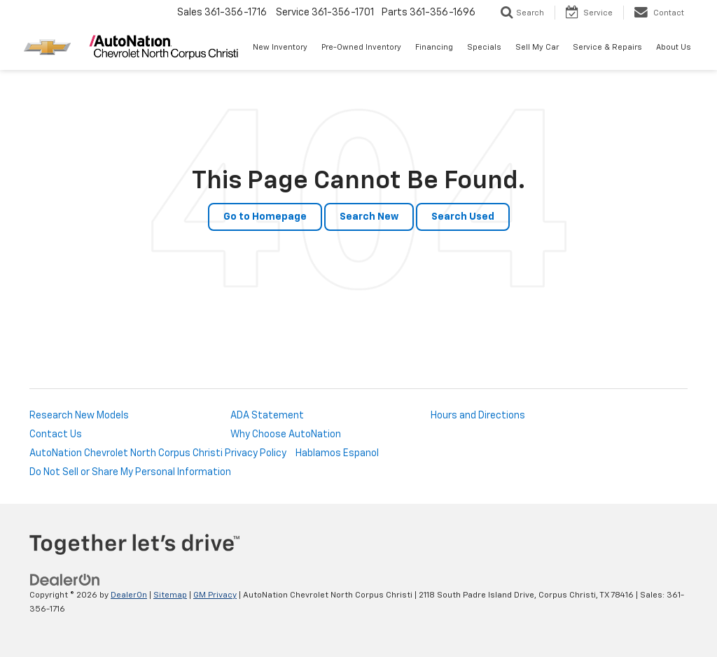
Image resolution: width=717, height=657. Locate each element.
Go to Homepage (265, 217)
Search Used (462, 217)
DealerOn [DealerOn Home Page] (129, 595)
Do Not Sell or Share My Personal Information (130, 472)
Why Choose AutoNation (285, 434)
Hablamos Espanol (337, 453)
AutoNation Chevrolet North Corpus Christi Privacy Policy (157, 453)
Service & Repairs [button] (607, 47)
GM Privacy (215, 595)
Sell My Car (537, 47)
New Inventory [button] (280, 47)
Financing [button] (434, 47)
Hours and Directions (478, 416)
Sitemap (170, 595)
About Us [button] (673, 47)
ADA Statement (267, 416)
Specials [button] (484, 47)
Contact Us (55, 434)
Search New (369, 217)
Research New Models (79, 416)
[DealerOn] (65, 580)
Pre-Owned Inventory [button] (361, 47)
